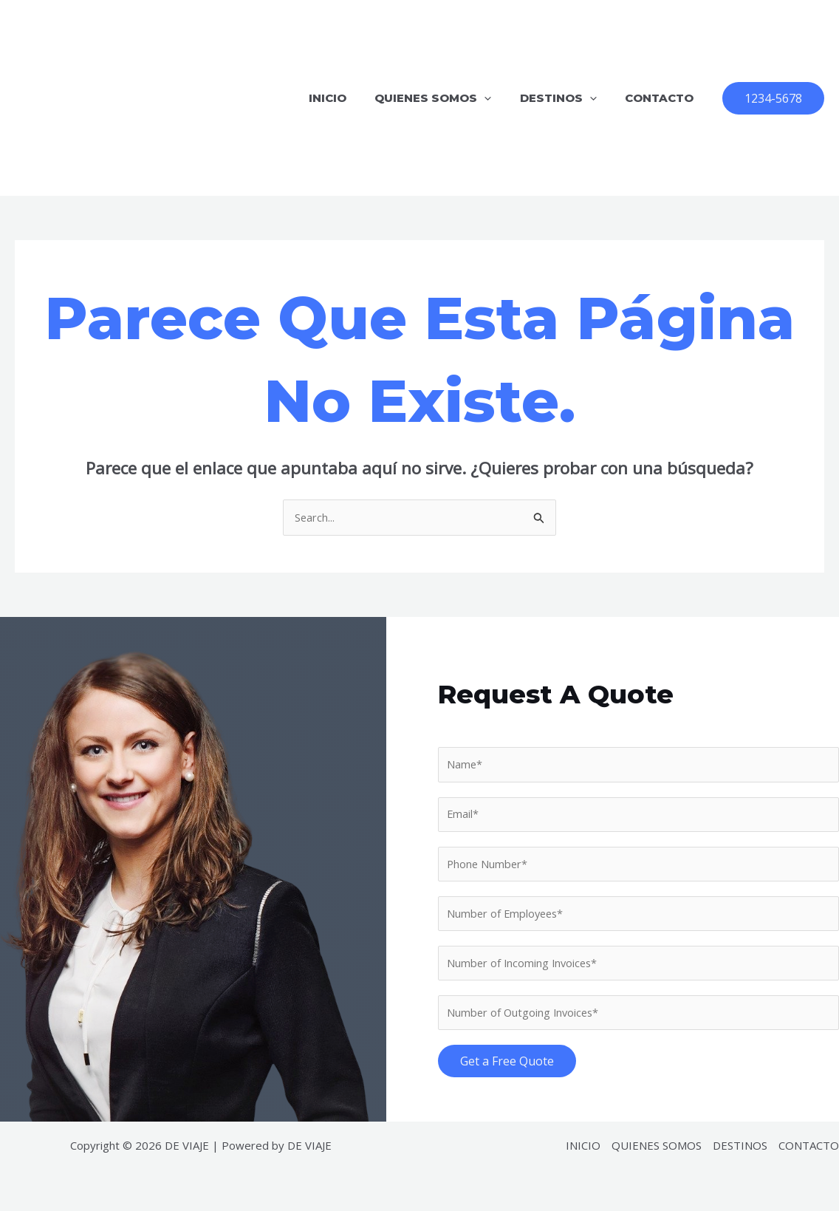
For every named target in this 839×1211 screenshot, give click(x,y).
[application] (500, 98)
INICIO (349, 98)
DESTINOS (567, 98)
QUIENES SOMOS (448, 98)
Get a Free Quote (507, 1065)
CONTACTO (662, 98)
